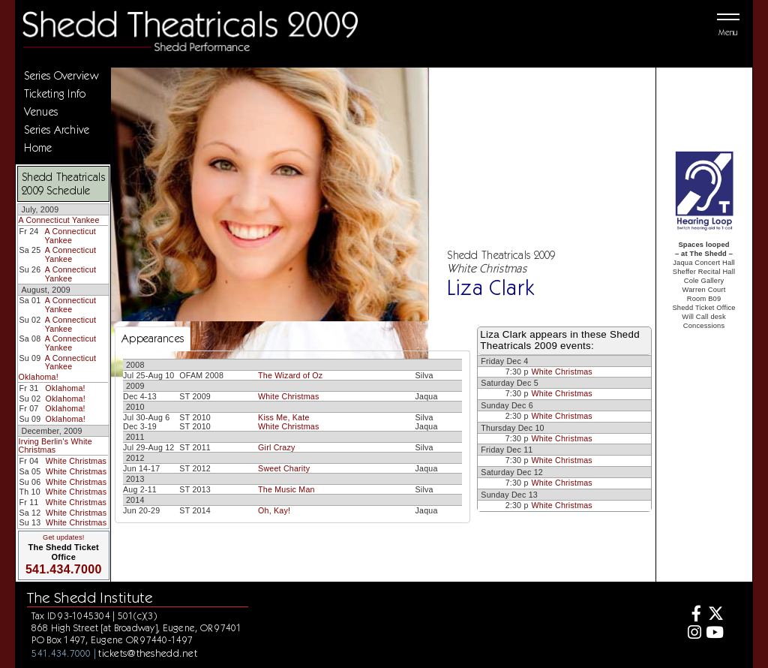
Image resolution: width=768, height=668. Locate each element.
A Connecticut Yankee (58, 219)
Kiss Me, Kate (284, 417)
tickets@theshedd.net (147, 653)
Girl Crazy (277, 447)
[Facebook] (692, 615)
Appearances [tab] (153, 338)
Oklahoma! (38, 376)
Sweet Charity (284, 468)
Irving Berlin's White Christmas (55, 446)
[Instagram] (692, 633)
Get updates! (64, 537)
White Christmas (76, 460)
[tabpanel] (293, 436)
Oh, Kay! (274, 510)
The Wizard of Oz (290, 375)
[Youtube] (714, 633)
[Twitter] (714, 615)
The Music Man (286, 489)
